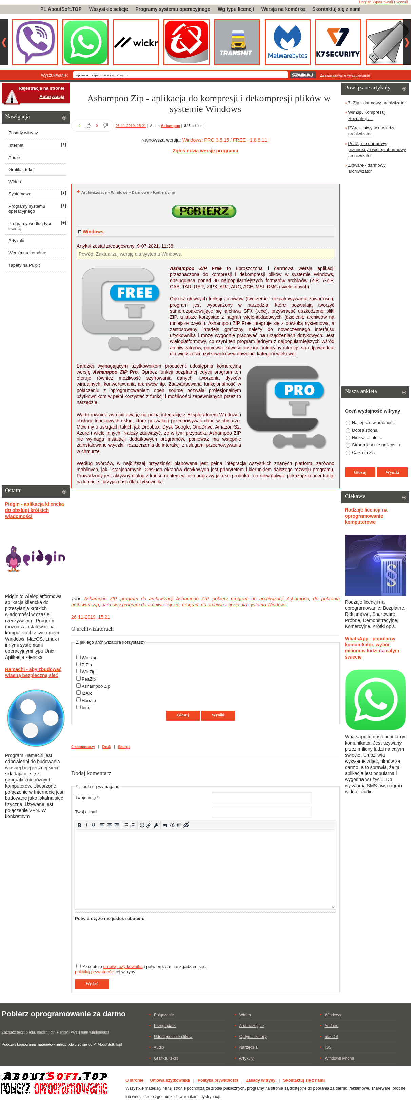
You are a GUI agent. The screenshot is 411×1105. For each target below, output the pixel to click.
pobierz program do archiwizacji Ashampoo (260, 598)
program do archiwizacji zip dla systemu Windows (234, 604)
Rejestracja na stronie (41, 88)
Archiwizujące (94, 192)
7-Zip (87, 664)
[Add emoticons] (141, 825)
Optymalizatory (253, 1036)
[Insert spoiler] (179, 825)
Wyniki (218, 715)
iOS (328, 1047)
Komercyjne (164, 192)
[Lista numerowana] (132, 825)
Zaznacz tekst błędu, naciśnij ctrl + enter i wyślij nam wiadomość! (55, 1032)
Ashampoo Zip (96, 686)
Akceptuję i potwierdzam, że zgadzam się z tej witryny (141, 969)
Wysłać (92, 983)
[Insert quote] (165, 825)
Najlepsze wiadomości (374, 422)
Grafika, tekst (21, 169)
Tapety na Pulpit (24, 265)
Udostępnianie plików (173, 1036)
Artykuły (16, 240)
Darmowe (140, 192)
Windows (119, 192)
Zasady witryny (23, 132)
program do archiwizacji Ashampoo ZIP (164, 598)
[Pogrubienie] (79, 825)
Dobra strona (364, 430)
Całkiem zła (363, 452)
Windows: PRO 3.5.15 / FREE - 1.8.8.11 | (226, 140)
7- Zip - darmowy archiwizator (377, 102)
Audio (14, 157)
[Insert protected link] (156, 825)
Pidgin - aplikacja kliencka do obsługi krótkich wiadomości (34, 510)
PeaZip (89, 679)
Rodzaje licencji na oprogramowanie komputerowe (366, 516)
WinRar (89, 657)
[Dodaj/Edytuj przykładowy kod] (172, 825)
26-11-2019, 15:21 (131, 126)
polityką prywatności (94, 971)
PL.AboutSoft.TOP (61, 9)
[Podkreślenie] (93, 825)
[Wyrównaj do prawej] (116, 825)
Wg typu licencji (236, 9)
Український (382, 2)
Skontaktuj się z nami (336, 9)
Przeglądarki (165, 1025)
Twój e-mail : (87, 811)
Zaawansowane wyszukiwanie (345, 75)
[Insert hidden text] (186, 825)
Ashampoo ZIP (100, 598)
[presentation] (126, 939)
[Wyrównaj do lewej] (102, 825)
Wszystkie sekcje (108, 9)
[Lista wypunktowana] (126, 825)
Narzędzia (248, 1047)
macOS (331, 1036)
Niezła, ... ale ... (367, 437)
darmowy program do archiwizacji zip (140, 604)
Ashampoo (170, 126)
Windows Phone (339, 1058)
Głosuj (183, 715)
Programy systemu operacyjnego (172, 9)
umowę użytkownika (123, 966)
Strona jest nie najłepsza (376, 444)
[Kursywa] (86, 825)
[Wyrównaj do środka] (109, 825)
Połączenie (164, 1015)
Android (331, 1025)
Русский (401, 2)
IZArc (87, 693)
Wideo (14, 181)
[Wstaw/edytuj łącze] (149, 825)
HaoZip (89, 700)
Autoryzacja (51, 96)
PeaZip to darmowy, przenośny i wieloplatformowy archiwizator (377, 149)
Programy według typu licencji (30, 226)
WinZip (88, 671)
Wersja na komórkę (283, 9)
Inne (86, 707)
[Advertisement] (205, 168)
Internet (15, 145)
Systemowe (19, 193)
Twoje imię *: (87, 797)
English (365, 2)
